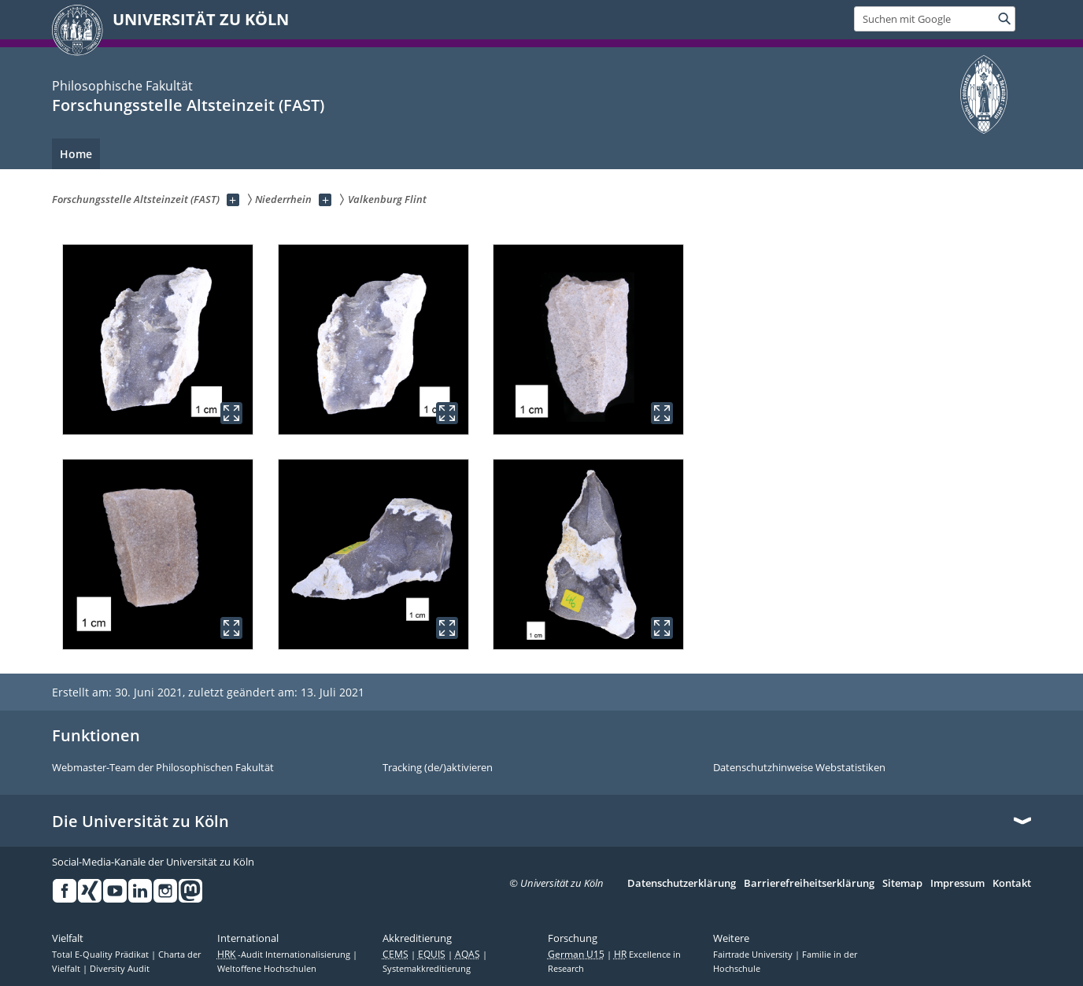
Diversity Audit (120, 968)
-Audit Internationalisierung (285, 954)
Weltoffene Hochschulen (266, 968)
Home (76, 153)
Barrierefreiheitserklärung (809, 883)
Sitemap (902, 883)
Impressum (957, 883)
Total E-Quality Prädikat (101, 954)
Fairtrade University (754, 954)
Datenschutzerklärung (681, 883)
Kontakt (1011, 883)
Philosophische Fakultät (122, 85)
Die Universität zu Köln (140, 821)
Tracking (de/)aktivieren (438, 768)
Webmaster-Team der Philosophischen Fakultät (163, 768)
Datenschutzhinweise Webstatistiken (799, 768)
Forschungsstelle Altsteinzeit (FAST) (188, 105)
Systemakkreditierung (427, 968)
